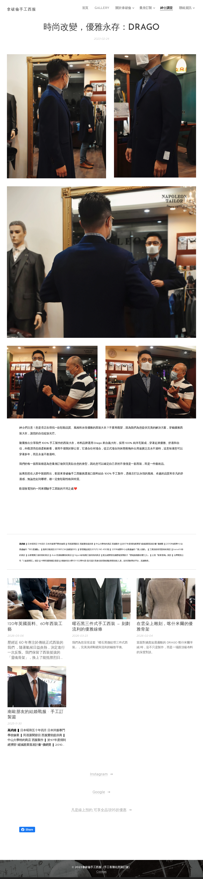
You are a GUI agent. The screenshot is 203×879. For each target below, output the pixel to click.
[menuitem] (90, 8)
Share (27, 829)
